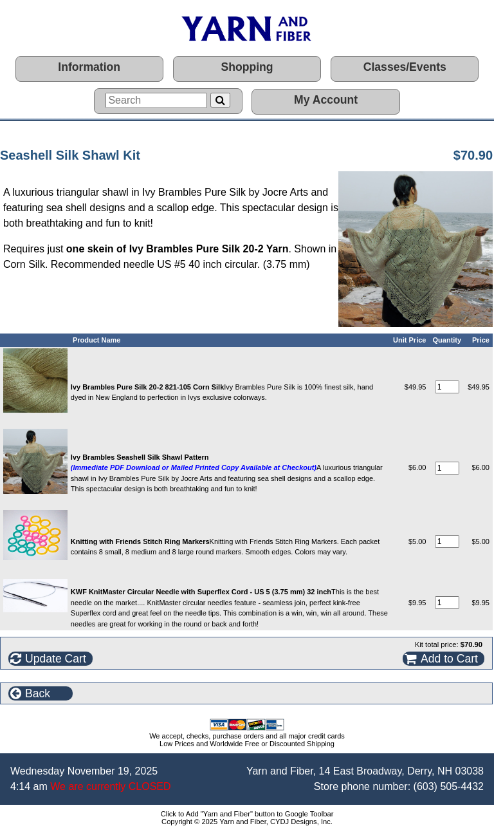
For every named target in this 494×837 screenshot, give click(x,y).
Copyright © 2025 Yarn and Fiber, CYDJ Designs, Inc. (247, 821)
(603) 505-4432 (449, 786)
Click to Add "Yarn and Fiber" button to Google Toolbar (247, 814)
